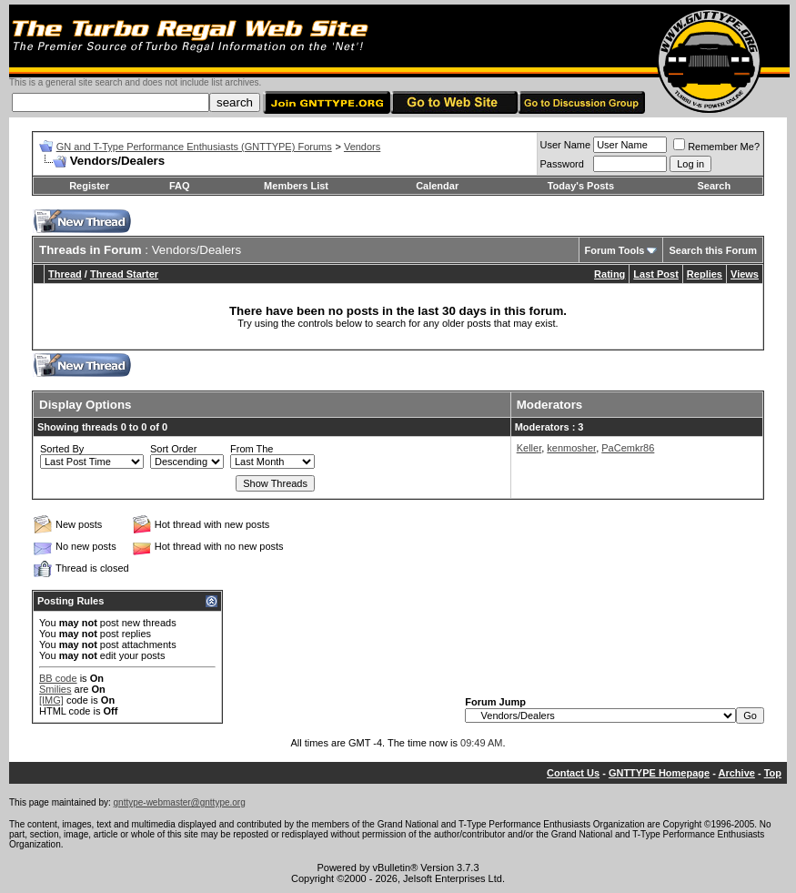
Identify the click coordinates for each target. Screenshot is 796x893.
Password (562, 163)
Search (714, 185)
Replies (704, 274)
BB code (58, 678)
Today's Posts (581, 185)
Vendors (362, 146)
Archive (737, 772)
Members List (296, 185)
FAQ (179, 185)
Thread (65, 274)
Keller (529, 447)
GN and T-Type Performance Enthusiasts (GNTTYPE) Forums (194, 146)
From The (251, 448)
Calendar (437, 185)
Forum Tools (615, 250)
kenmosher (571, 447)
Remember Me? (716, 146)
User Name (565, 144)
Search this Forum (713, 250)
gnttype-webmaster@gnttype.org (180, 802)
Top (772, 772)
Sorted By (62, 448)
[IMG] (51, 700)
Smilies (55, 689)
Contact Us (573, 772)
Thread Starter (124, 274)
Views (745, 274)
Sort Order (173, 448)
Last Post (656, 274)
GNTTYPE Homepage (659, 772)
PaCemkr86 (627, 447)
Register (89, 185)
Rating (609, 274)
